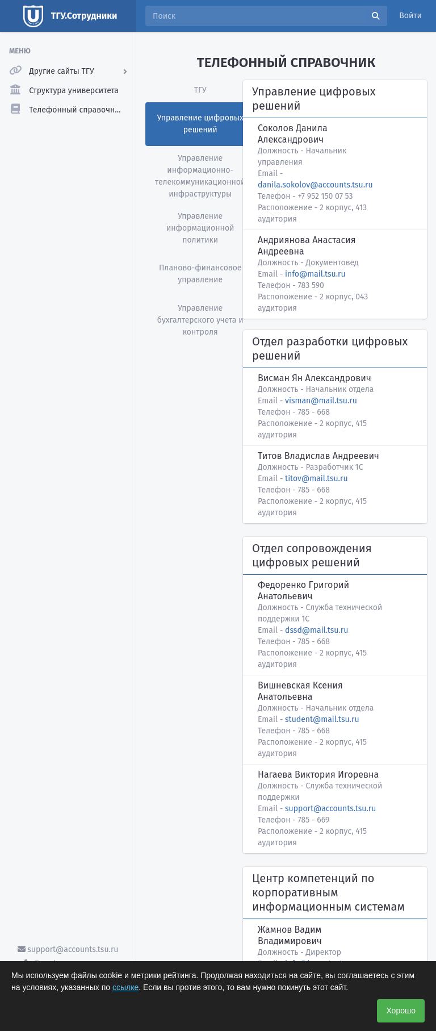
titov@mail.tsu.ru (316, 478)
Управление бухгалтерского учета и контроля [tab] (200, 320)
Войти (410, 15)
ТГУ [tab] (200, 90)
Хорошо (401, 1010)
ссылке (125, 987)
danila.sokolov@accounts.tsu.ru (315, 185)
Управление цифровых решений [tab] (200, 124)
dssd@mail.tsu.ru (316, 630)
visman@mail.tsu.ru (321, 401)
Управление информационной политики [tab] (200, 228)
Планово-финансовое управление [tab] (200, 274)
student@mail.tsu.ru (322, 719)
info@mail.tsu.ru (315, 274)
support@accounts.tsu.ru (68, 949)
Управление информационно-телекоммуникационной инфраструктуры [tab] (200, 176)
